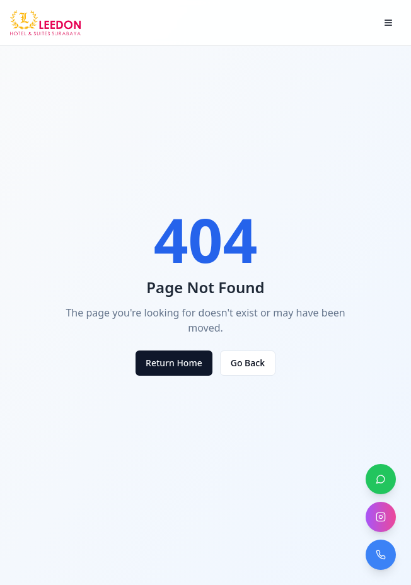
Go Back (248, 363)
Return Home (174, 363)
